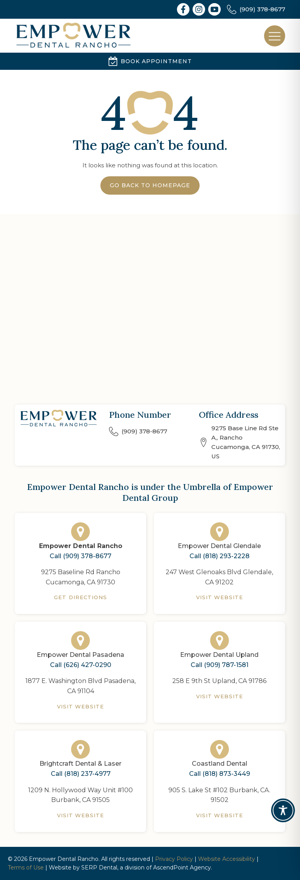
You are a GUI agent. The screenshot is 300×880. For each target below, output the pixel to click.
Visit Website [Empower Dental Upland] (219, 696)
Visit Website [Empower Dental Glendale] (219, 597)
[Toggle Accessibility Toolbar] (283, 810)
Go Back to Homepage (150, 185)
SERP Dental (99, 867)
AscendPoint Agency (182, 867)
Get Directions (80, 597)
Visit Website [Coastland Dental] (219, 815)
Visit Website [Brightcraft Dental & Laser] (80, 815)
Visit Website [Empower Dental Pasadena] (80, 706)
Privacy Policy (174, 858)
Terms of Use (26, 867)
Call (80, 556)
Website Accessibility (226, 858)
